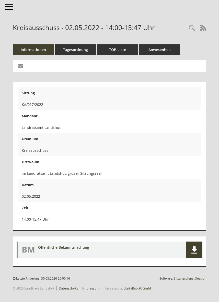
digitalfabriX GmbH (138, 288)
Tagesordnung (75, 49)
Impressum (91, 288)
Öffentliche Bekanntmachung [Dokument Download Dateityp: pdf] (63, 247)
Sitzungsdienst (190, 278)
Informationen (33, 49)
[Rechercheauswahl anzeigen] (192, 28)
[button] (194, 250)
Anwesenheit (159, 49)
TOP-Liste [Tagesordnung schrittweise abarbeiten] (117, 49)
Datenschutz (68, 288)
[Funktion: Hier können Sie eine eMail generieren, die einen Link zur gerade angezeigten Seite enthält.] (20, 65)
